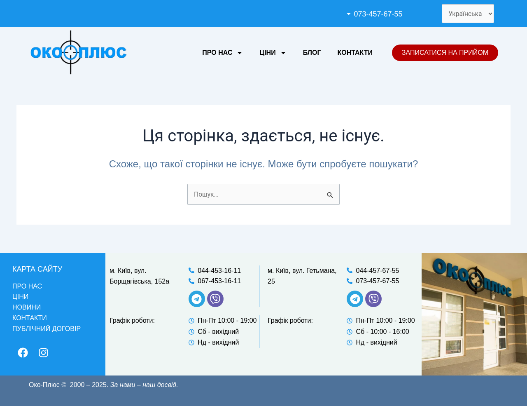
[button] (386, 14)
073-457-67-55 (377, 14)
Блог (312, 52)
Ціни (272, 53)
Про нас (222, 53)
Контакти (355, 52)
